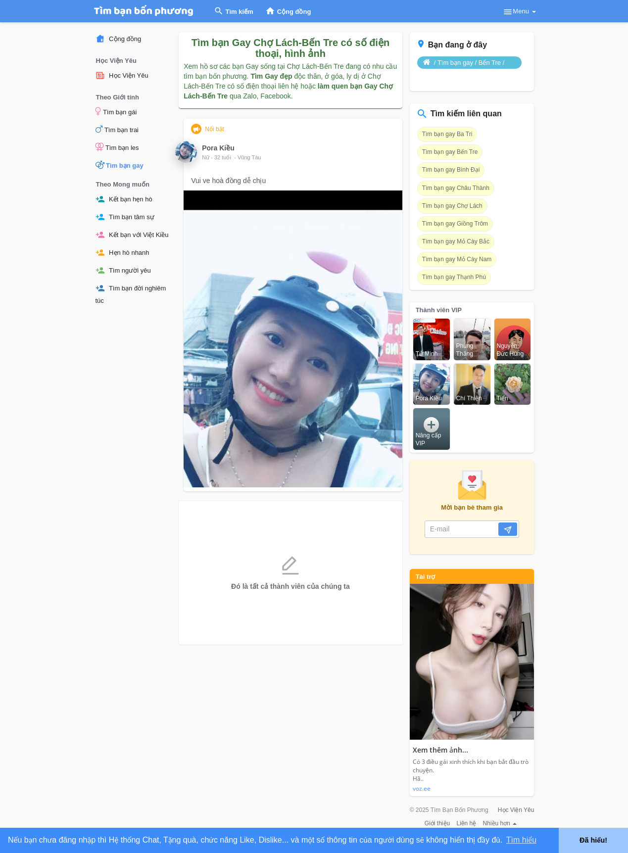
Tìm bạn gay (120, 164)
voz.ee (422, 788)
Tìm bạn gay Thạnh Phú (454, 277)
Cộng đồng (119, 39)
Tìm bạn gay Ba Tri (447, 134)
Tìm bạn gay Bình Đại (451, 169)
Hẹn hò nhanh (122, 252)
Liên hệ (467, 823)
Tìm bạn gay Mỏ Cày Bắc (455, 241)
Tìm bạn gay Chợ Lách (452, 205)
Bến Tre (490, 62)
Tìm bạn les (117, 146)
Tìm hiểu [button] (521, 840)
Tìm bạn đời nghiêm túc (131, 294)
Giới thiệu (437, 823)
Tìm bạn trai (117, 129)
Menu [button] (519, 12)
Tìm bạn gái (116, 111)
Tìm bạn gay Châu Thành (455, 188)
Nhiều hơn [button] (500, 823)
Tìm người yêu (123, 270)
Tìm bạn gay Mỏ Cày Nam (457, 259)
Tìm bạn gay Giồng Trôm (455, 223)
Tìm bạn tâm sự (125, 217)
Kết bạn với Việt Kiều (132, 234)
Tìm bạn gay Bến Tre (450, 151)
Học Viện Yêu (122, 75)
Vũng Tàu (249, 157)
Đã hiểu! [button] (593, 840)
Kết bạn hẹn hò (124, 199)
